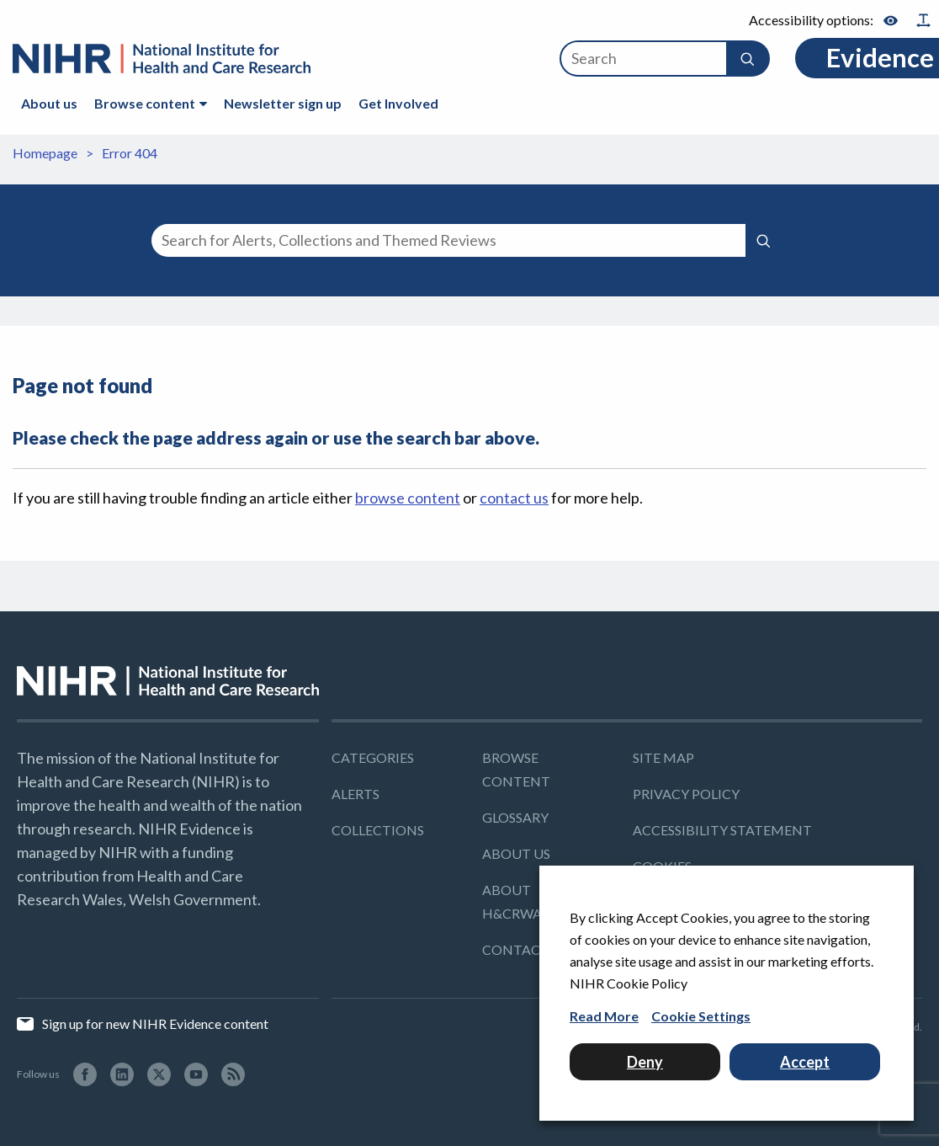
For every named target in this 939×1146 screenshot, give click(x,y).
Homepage (45, 153)
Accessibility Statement (722, 830)
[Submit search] (763, 239)
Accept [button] (805, 1062)
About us (49, 103)
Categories (373, 757)
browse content (407, 497)
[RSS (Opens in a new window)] (233, 1073)
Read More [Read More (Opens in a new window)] (604, 1016)
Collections (378, 830)
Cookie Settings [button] (701, 1016)
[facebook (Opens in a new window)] (85, 1073)
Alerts (355, 794)
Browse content (144, 103)
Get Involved (398, 103)
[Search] (643, 58)
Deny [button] (645, 1062)
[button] (748, 58)
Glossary (515, 817)
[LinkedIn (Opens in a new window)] (122, 1073)
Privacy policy (686, 794)
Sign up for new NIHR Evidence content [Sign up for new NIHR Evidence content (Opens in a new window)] (154, 1023)
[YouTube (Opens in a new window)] (196, 1073)
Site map (663, 757)
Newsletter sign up (283, 103)
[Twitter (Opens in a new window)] (159, 1073)
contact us (514, 497)
